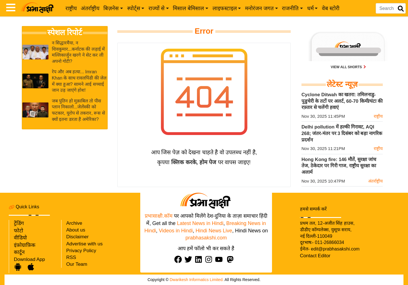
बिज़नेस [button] (111, 8)
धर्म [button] (310, 8)
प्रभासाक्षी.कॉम (159, 216)
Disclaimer (77, 236)
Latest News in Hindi (200, 223)
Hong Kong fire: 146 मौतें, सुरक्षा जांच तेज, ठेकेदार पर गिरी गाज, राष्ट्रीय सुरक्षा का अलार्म (338, 166)
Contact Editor (315, 255)
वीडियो (20, 238)
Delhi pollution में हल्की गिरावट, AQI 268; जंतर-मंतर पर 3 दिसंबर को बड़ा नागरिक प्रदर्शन (341, 133)
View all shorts (347, 67)
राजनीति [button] (290, 8)
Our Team (76, 264)
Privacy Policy (81, 250)
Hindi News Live (214, 230)
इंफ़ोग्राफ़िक (24, 245)
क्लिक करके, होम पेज (193, 162)
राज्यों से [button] (156, 8)
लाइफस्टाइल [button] (224, 8)
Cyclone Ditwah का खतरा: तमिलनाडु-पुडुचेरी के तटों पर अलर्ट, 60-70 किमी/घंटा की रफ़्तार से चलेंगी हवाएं (341, 101)
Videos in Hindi (176, 230)
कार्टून (19, 252)
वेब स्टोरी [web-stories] (330, 8)
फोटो (18, 230)
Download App (29, 259)
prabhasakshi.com (206, 238)
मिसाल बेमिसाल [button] (188, 8)
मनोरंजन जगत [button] (259, 8)
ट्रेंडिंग (19, 223)
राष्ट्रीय (71, 8)
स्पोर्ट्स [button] (133, 8)
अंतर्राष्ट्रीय (90, 8)
